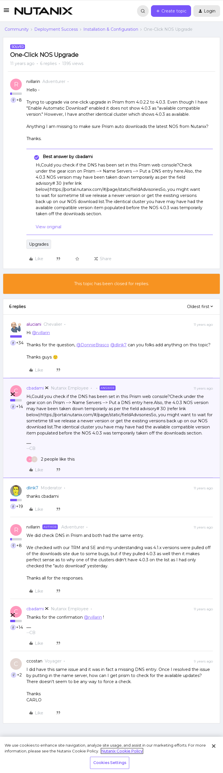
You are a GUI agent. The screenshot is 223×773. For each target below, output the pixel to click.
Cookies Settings (109, 762)
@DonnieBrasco (92, 344)
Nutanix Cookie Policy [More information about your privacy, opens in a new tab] (122, 751)
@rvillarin (41, 332)
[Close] (213, 746)
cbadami (35, 388)
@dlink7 (118, 344)
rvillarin (33, 81)
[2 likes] (50, 459)
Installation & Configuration (110, 29)
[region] (111, 755)
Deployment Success (56, 29)
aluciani (33, 324)
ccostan (34, 661)
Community (17, 29)
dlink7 (32, 487)
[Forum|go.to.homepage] (44, 11)
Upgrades (38, 244)
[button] (6, 12)
